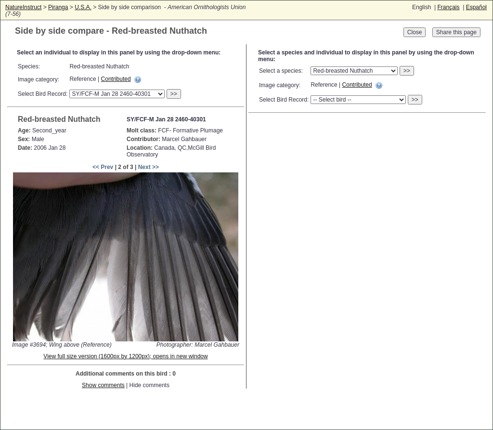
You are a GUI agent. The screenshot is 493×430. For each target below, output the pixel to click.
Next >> (148, 167)
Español (476, 7)
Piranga (58, 7)
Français (448, 7)
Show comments (103, 385)
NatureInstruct (23, 7)
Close (414, 32)
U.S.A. (83, 7)
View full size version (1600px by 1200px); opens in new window (125, 356)
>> (173, 94)
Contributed (116, 79)
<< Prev (102, 167)
